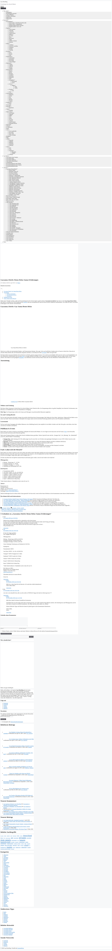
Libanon (11, 120)
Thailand (11, 150)
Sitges (10, 39)
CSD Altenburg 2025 (14, 203)
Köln (10, 78)
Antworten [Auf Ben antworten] (5, 595)
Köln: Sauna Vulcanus (14, 180)
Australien (5, 859)
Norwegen (8, 105)
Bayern (10, 71)
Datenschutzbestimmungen (17, 723)
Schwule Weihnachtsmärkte (12, 231)
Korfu (10, 96)
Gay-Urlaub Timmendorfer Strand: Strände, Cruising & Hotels (17, 814)
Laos (10, 149)
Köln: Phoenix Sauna (14, 179)
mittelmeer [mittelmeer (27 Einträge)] (3, 845)
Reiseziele (6, 20)
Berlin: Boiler (12, 170)
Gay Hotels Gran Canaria (12, 157)
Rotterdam (11, 59)
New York (11, 133)
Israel (10, 118)
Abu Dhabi (11, 113)
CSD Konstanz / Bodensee (15, 217)
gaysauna (14, 508)
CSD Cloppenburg (13, 208)
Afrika (8, 139)
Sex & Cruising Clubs (8, 895)
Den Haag (11, 60)
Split (10, 55)
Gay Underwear (10, 239)
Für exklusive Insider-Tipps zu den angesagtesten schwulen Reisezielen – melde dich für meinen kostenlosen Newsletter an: (17, 717)
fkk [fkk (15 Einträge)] (4, 839)
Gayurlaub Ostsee (7, 932)
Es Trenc (11, 35)
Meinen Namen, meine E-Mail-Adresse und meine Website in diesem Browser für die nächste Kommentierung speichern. (30, 632)
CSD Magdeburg (13, 220)
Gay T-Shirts (9, 240)
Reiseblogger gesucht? (11, 13)
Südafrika (11, 144)
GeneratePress (20, 950)
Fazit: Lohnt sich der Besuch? (10, 298)
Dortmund (14, 81)
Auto (23, 356)
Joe (4, 529)
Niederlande (9, 56)
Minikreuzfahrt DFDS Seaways (16, 25)
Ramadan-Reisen (13, 123)
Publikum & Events (8, 297)
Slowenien (8, 124)
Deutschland (9, 69)
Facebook (5, 706)
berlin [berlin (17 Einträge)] (18, 837)
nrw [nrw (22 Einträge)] (25, 845)
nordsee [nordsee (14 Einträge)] (22, 845)
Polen (7, 128)
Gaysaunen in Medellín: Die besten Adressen (16, 806)
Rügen (14, 85)
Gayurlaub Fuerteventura (9, 933)
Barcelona (11, 38)
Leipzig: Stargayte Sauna (15, 181)
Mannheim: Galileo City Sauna (16, 185)
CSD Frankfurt (12, 213)
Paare (65, 431)
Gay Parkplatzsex (10, 235)
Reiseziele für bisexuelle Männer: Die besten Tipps (15, 830)
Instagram (5, 705)
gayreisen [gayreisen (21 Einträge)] (16, 839)
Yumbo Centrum (13, 40)
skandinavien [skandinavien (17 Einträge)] (3, 849)
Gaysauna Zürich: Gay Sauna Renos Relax (13, 291)
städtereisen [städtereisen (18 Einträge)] (18, 849)
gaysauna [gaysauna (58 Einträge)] (22, 839)
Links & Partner (10, 14)
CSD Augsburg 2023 (14, 205)
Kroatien (8, 51)
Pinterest (5, 710)
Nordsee (11, 89)
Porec (10, 52)
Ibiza (10, 37)
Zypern (10, 101)
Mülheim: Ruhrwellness (14, 187)
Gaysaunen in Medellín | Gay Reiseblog (12, 808)
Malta (4, 887)
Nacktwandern (9, 234)
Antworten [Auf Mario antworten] (8, 588)
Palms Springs (12, 135)
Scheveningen (12, 61)
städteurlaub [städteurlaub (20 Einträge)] (24, 849)
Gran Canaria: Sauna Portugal (13, 197)
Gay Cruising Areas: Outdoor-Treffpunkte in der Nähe (21, 740)
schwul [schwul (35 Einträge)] (26, 847)
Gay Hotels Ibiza (10, 158)
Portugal (5, 892)
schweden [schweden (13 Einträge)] (22, 847)
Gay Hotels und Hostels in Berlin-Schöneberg (12, 510)
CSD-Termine (10, 202)
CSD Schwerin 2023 (13, 224)
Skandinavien (6, 896)
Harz (10, 92)
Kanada (5, 882)
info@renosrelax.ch (12, 489)
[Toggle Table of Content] (2, 288)
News (4, 242)
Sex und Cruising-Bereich (11, 294)
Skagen (10, 68)
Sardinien (11, 47)
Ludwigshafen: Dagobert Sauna (16, 184)
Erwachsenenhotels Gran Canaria (13, 165)
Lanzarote (11, 32)
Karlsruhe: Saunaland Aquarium (16, 176)
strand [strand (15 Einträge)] (14, 849)
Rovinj (10, 54)
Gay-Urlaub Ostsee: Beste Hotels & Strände (13, 816)
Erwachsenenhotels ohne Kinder (13, 163)
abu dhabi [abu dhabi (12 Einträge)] (2, 837)
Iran (10, 117)
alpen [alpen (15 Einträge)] (5, 837)
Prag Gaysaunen (10, 201)
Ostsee (11, 84)
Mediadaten (9, 12)
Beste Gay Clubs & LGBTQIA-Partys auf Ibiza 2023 (14, 509)
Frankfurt (11, 74)
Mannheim (5, 918)
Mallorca (11, 34)
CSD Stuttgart (12, 225)
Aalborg (11, 65)
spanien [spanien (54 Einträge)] (9, 849)
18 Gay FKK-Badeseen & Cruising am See (19, 790)
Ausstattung (6, 292)
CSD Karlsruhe (12, 216)
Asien (8, 146)
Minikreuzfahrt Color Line (15, 26)
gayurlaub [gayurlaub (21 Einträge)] (29, 839)
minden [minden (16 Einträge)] (26, 843)
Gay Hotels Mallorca (11, 159)
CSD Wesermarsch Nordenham (16, 229)
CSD (4, 863)
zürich (22, 508)
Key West (11, 132)
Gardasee (11, 44)
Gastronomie (9, 296)
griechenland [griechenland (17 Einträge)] (14, 842)
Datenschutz (9, 18)
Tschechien (6, 902)
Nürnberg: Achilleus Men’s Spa (16, 192)
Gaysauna (44, 352)
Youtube (5, 708)
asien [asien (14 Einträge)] (11, 837)
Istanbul (11, 110)
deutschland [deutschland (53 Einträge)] (27, 837)
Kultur (4, 884)
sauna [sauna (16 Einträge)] (18, 847)
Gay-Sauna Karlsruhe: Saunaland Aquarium (13, 821)
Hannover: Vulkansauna (14, 175)
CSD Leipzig (12, 219)
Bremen (11, 73)
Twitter (5, 707)
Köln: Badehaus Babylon (15, 178)
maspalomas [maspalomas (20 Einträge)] (22, 843)
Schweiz (8, 125)
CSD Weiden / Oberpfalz (14, 228)
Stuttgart (5, 921)
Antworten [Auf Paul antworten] (5, 528)
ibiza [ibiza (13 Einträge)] (18, 842)
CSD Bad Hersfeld (13, 207)
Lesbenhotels (9, 162)
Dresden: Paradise (13, 172)
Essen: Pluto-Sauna (13, 174)
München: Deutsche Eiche (15, 188)
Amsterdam (11, 57)
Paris (10, 103)
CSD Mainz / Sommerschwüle (16, 221)
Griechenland (10, 93)
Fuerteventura (12, 33)
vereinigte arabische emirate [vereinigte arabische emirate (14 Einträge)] (5, 850)
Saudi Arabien (12, 122)
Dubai (10, 115)
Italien (8, 43)
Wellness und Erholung (11, 293)
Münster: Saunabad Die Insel (15, 190)
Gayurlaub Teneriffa (8, 931)
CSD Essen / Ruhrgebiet (14, 212)
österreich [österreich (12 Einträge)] (12, 850)
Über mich (6, 11)
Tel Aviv (11, 119)
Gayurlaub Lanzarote (8, 935)
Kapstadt (11, 140)
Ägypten (11, 114)
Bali (10, 148)
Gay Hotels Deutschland (11, 161)
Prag (7, 137)
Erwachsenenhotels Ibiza (12, 166)
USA (8, 129)
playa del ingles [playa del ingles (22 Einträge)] (8, 847)
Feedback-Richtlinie (11, 16)
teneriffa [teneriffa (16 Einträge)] (29, 849)
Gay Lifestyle (29, 735)
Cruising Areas (9, 233)
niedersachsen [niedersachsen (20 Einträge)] (10, 845)
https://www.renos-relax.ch (12, 491)
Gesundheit (6, 873)
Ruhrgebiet (12, 80)
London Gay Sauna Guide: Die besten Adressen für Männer (17, 823)
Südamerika (6, 900)
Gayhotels (5, 869)
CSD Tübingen (12, 226)
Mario (7, 580)
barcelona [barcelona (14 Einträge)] (14, 837)
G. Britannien (9, 127)
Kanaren (11, 42)
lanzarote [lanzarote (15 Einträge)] (17, 843)
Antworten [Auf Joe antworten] (5, 579)
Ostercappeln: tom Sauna (15, 193)
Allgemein (5, 856)
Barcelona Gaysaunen (11, 195)
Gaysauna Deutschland (12, 169)
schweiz (19, 508)
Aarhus (10, 64)
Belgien (5, 861)
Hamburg (11, 76)
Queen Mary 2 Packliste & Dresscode (17, 22)
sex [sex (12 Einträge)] (29, 847)
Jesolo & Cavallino (13, 46)
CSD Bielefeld (12, 206)
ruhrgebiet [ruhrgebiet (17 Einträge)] (15, 847)
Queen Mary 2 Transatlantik (15, 24)
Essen (13, 82)
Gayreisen (5, 870)
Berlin (10, 72)
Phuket (13, 153)
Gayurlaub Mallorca (8, 930)
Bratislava (11, 107)
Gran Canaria (12, 29)
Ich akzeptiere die (12, 723)
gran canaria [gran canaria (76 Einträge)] (6, 842)
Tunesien (11, 145)
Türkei (8, 109)
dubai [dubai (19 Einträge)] (2, 839)
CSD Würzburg (12, 230)
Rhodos (11, 99)
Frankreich (9, 102)
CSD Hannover (12, 215)
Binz (16, 86)
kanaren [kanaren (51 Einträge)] (22, 842)
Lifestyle (6, 167)
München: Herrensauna (14, 189)
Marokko (11, 142)
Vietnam (11, 154)
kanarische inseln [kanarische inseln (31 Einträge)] (6, 843)
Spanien (8, 28)
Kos (10, 97)
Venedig (11, 50)
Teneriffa (11, 30)
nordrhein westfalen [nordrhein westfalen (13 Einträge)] (17, 845)
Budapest (8, 136)
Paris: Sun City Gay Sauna (12, 199)
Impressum (8, 17)
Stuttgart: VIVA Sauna (14, 194)
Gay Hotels (6, 156)
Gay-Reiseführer (10, 236)
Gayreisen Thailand (7, 936)
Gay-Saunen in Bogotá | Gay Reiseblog (12, 805)
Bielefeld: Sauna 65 (13, 171)
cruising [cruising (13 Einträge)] (21, 837)
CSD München (12, 222)
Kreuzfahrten (9, 21)
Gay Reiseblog (4, 1)
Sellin (16, 88)
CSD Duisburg (12, 211)
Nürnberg (5, 920)
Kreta (10, 98)
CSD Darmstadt (12, 210)
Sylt (13, 90)
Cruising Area (14, 401)
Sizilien (11, 48)
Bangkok (14, 152)
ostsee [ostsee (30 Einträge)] (2, 847)
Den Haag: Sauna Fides (11, 198)
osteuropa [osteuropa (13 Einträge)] (28, 845)
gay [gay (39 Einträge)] (12, 839)
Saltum (10, 67)
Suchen (31, 638)
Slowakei (9, 106)
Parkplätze (21, 357)
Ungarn (5, 904)
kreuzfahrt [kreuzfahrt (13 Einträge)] (13, 843)
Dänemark (9, 63)
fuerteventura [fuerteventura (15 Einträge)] (7, 839)
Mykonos (11, 94)
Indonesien (5, 878)
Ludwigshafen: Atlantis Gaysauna (17, 183)
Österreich (5, 907)
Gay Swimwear (9, 238)
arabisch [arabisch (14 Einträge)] (8, 837)
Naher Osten (9, 111)
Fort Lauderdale (12, 131)
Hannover (11, 77)
